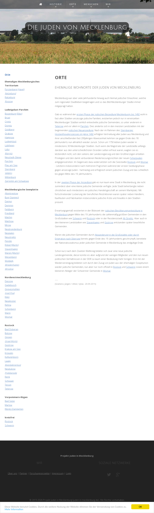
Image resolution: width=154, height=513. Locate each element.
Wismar (144, 161)
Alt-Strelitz (128, 218)
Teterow (59, 126)
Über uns (12, 473)
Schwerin (77, 218)
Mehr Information (14, 509)
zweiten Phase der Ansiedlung (76, 182)
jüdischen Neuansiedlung (81, 130)
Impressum (58, 473)
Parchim (84, 126)
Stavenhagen (93, 222)
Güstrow (109, 222)
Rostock (131, 161)
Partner (23, 473)
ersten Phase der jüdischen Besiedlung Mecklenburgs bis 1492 (108, 114)
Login (68, 473)
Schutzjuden (136, 158)
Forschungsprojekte (40, 473)
